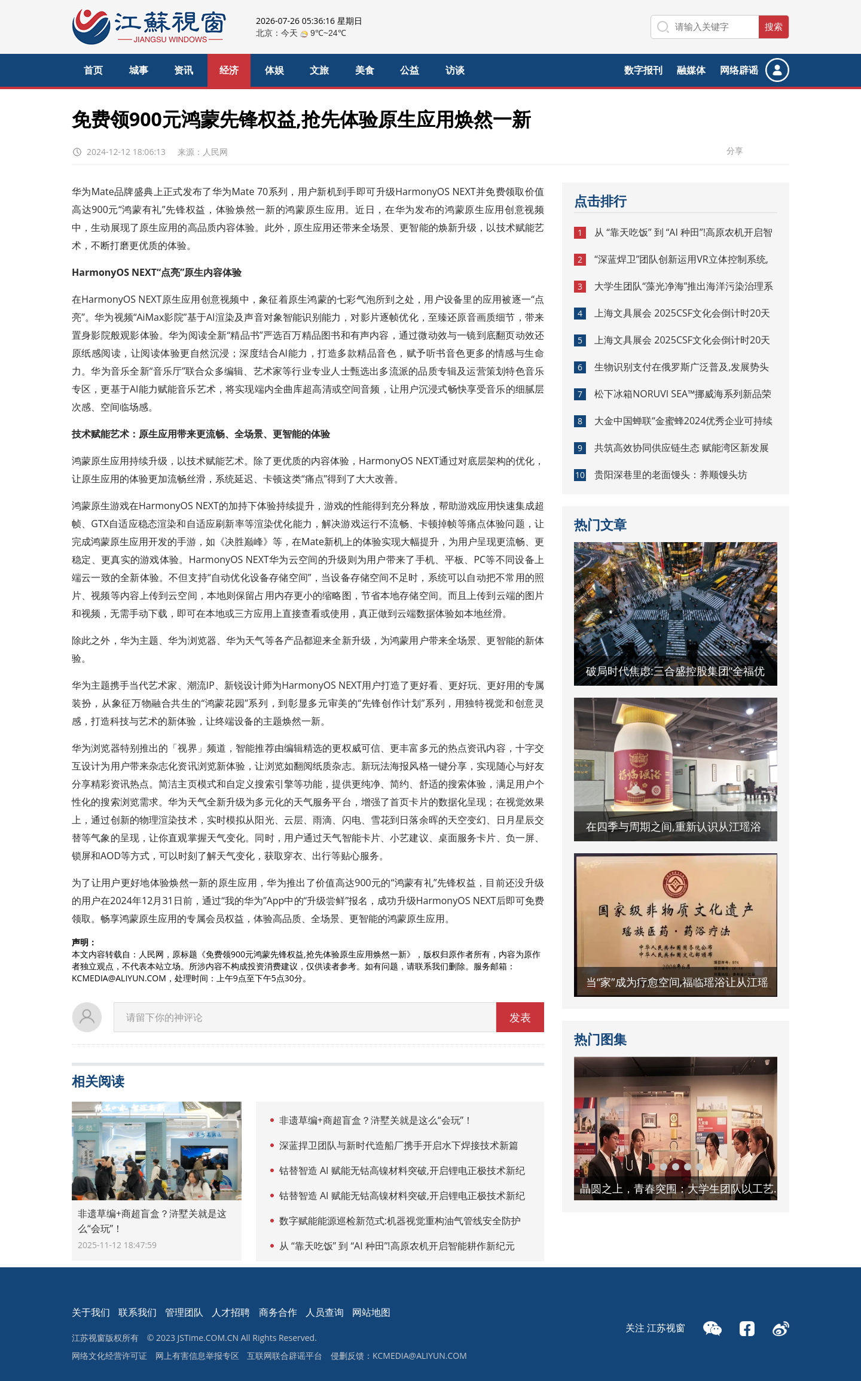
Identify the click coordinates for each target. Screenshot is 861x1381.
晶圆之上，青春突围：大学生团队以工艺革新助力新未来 (684, 1188)
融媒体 (691, 70)
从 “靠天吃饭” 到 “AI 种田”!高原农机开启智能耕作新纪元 (397, 1245)
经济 (229, 70)
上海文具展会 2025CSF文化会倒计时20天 (682, 313)
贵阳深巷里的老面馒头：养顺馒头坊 (670, 474)
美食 (364, 70)
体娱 (274, 70)
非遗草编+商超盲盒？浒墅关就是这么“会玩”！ (376, 1120)
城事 (138, 70)
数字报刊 (643, 70)
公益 (409, 70)
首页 (93, 70)
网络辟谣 (739, 70)
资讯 (183, 70)
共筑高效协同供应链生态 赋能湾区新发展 (681, 447)
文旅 (319, 70)
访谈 (455, 70)
